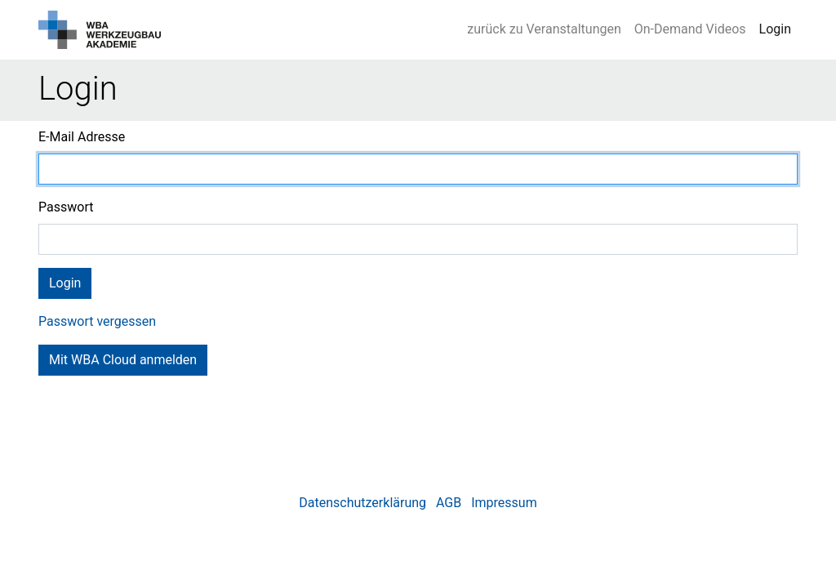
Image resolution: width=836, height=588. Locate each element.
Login (775, 29)
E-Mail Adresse (81, 137)
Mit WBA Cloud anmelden (123, 360)
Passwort (65, 207)
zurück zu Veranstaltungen (543, 29)
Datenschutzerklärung (362, 502)
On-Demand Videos (690, 29)
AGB (448, 502)
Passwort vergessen (97, 321)
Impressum (504, 502)
